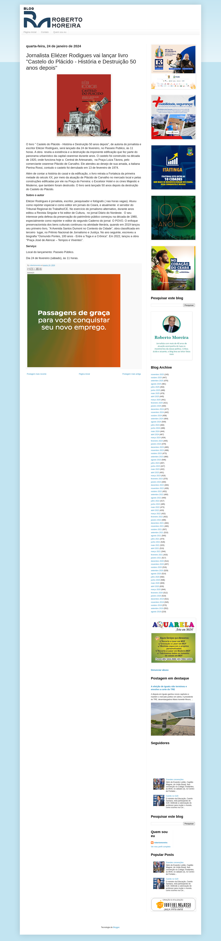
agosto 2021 (156, 536)
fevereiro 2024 (157, 441)
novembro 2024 (157, 412)
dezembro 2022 (157, 485)
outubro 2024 (156, 415)
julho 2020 (155, 577)
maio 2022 (155, 507)
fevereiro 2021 (157, 555)
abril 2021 (155, 548)
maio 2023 (155, 469)
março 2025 (156, 400)
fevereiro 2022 (157, 517)
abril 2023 (155, 472)
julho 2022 (155, 501)
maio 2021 (155, 545)
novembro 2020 (157, 564)
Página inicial (30, 32)
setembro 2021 (157, 532)
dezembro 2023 (157, 447)
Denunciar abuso (160, 670)
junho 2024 (155, 428)
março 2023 (156, 476)
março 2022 (156, 514)
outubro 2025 (156, 377)
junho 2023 (155, 466)
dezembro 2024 (157, 409)
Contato (45, 32)
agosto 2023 (156, 460)
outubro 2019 (156, 605)
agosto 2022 (156, 498)
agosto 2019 (156, 612)
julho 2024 (155, 425)
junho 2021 (155, 542)
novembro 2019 (157, 602)
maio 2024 (155, 431)
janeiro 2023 (156, 482)
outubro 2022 (156, 491)
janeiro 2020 (156, 596)
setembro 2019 (157, 608)
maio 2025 (155, 393)
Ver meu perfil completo (160, 847)
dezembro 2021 (157, 523)
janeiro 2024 (156, 444)
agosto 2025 (156, 384)
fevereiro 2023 (157, 479)
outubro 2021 (156, 529)
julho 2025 (155, 387)
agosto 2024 (156, 422)
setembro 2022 (157, 494)
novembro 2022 (157, 488)
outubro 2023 (156, 453)
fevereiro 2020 (157, 593)
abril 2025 (155, 396)
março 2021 (156, 551)
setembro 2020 (157, 570)
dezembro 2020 (157, 561)
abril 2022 (155, 510)
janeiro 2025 (156, 406)
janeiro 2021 (156, 558)
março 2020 (156, 589)
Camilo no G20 (172, 796)
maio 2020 (155, 583)
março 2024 (156, 438)
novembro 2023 (157, 450)
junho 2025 (155, 390)
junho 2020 (155, 580)
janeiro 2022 (156, 520)
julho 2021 (155, 539)
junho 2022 (155, 504)
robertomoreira (160, 843)
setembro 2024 (157, 419)
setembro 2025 (157, 381)
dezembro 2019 (157, 599)
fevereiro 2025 (157, 403)
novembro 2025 (157, 374)
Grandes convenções (174, 779)
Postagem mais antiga (131, 374)
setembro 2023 (157, 457)
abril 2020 (155, 586)
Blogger (116, 927)
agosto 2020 (156, 574)
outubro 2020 (156, 567)
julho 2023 (155, 463)
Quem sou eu (59, 32)
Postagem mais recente (36, 374)
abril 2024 (155, 434)
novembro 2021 (157, 526)
